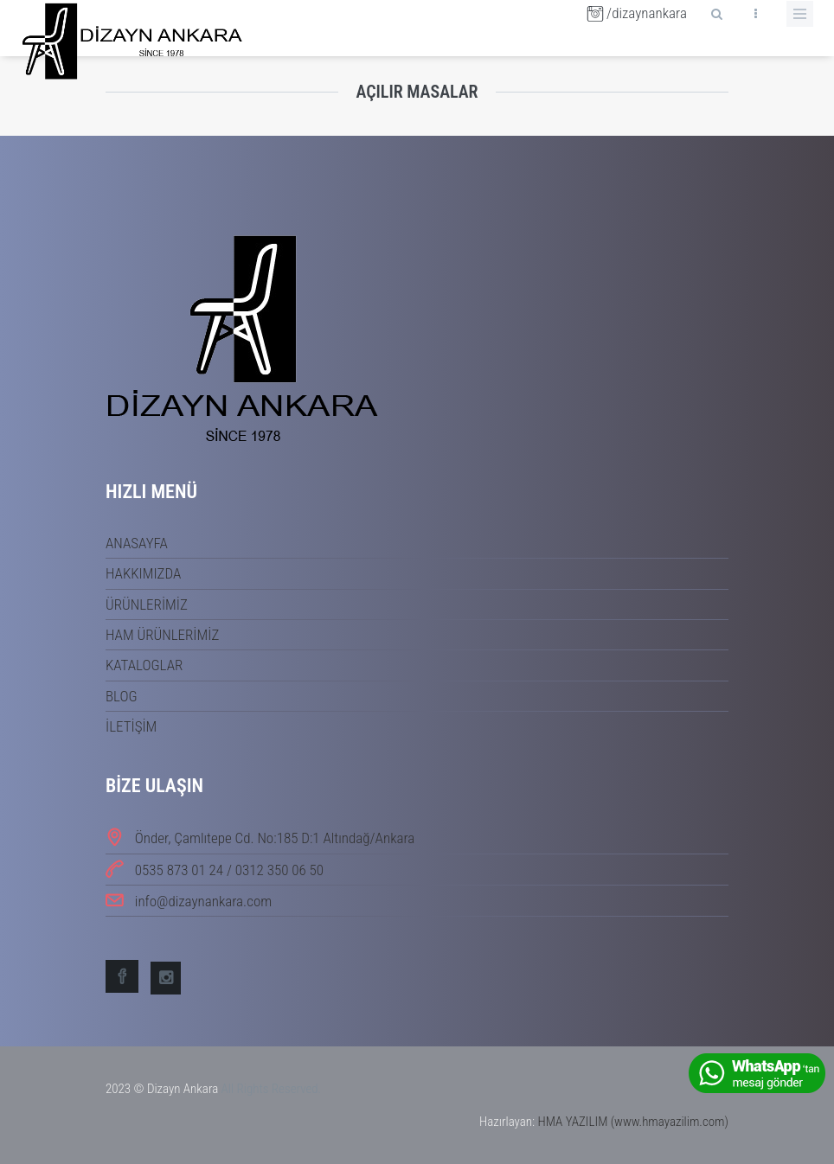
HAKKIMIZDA (143, 573)
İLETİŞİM (131, 726)
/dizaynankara (637, 13)
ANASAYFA (137, 543)
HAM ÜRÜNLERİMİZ (162, 634)
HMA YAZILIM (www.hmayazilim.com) (632, 1121)
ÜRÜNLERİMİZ (147, 604)
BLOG (122, 696)
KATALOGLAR (144, 665)
